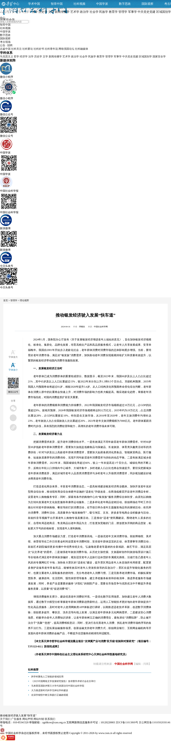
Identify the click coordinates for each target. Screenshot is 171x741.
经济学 (24, 56)
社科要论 (27, 48)
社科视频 (79, 3)
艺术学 (66, 56)
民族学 (92, 56)
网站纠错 (39, 719)
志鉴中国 (5, 48)
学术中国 (34, 3)
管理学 (109, 56)
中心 (16, 3)
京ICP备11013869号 (127, 722)
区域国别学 (145, 56)
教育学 (101, 56)
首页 (5, 300)
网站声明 (27, 719)
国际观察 (147, 3)
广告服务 (16, 719)
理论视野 (24, 300)
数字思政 (125, 3)
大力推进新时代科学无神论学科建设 (49, 690)
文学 (45, 56)
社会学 (83, 56)
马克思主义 (6, 56)
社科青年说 (51, 48)
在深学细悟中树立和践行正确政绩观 (49, 695)
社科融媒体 (81, 48)
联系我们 (50, 719)
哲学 (16, 56)
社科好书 (39, 48)
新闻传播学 (55, 56)
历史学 (38, 56)
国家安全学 (159, 56)
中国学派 (102, 3)
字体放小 (13, 370)
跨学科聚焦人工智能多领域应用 (47, 676)
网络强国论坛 (66, 48)
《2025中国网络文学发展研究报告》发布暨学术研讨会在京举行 (63, 681)
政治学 (75, 56)
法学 (31, 56)
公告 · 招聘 (6, 45)
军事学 (118, 56)
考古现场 (5, 42)
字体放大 (13, 357)
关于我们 (5, 719)
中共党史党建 (130, 56)
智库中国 (57, 3)
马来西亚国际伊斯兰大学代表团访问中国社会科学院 (57, 686)
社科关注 (16, 48)
